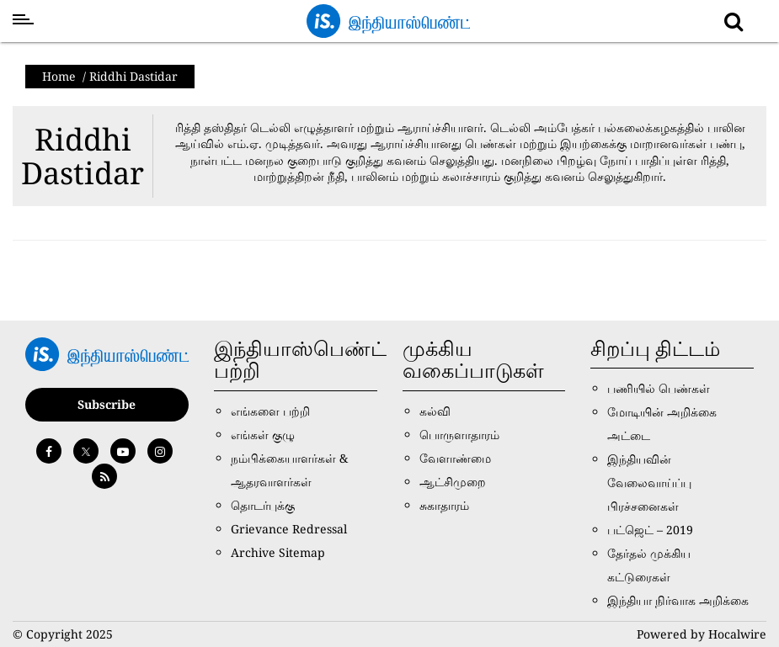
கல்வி (435, 411)
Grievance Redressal (289, 529)
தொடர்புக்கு (263, 505)
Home (59, 76)
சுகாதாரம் (444, 505)
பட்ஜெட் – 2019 (650, 530)
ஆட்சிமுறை (452, 482)
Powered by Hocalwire (701, 634)
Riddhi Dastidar (82, 156)
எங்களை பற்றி (270, 411)
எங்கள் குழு (263, 435)
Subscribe (106, 404)
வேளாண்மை (455, 458)
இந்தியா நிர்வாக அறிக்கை (678, 600)
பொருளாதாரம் (459, 435)
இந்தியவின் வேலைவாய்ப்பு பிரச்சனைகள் (649, 482)
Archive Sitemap (278, 552)
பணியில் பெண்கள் (658, 388)
